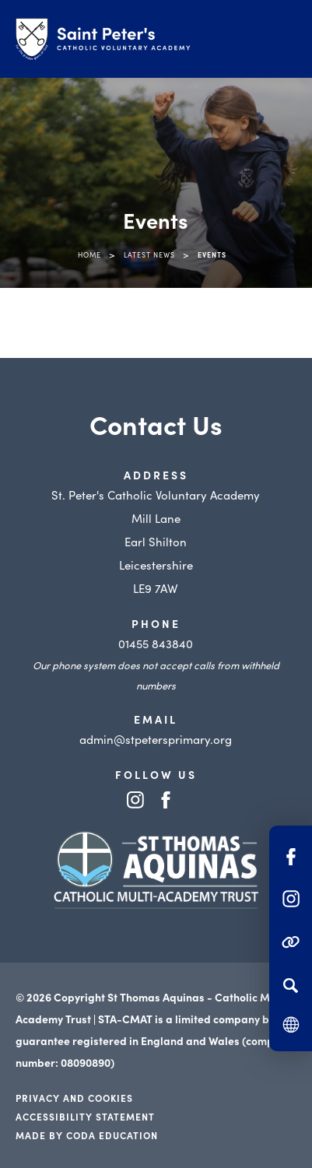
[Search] (290, 985)
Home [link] (89, 254)
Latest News (149, 254)
